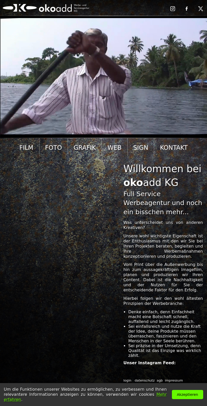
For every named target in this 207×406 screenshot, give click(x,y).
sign (140, 147)
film (26, 147)
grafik (84, 147)
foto (53, 147)
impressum (174, 380)
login (127, 380)
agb (160, 380)
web (115, 147)
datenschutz (145, 380)
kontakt (174, 147)
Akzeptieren (187, 395)
